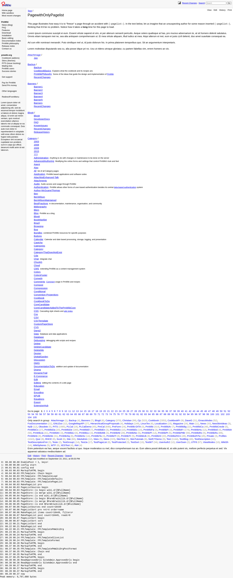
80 (134, 414)
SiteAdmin (82, 439)
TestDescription (202, 439)
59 (52, 414)
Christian (126, 420)
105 (35, 417)
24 (120, 411)
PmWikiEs (132, 429)
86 (157, 414)
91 (176, 414)
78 (126, 414)
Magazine (178, 423)
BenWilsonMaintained (45, 200)
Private (210, 435)
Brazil (37, 222)
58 (48, 414)
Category (32, 138)
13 (77, 411)
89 (168, 414)
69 (91, 414)
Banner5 (38, 99)
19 (100, 411)
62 (64, 414)
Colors (37, 271)
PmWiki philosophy (10, 43)
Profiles (222, 435)
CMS (36, 268)
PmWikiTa (96, 435)
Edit (215, 10)
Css (36, 314)
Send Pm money (9, 85)
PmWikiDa (49, 429)
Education (39, 385)
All (35, 170)
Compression (41, 288)
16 (89, 411)
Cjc (139, 420)
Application (39, 174)
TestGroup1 (69, 442)
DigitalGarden (41, 356)
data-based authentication (125, 187)
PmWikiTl (111, 435)
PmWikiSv (80, 435)
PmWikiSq (64, 435)
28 (135, 411)
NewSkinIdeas (219, 423)
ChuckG (38, 262)
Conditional (39, 291)
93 (184, 414)
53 (29, 414)
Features (6, 30)
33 (155, 411)
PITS (55, 426)
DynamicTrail (40, 372)
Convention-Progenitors (46, 294)
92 (180, 414)
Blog (36, 213)
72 (103, 414)
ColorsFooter (40, 275)
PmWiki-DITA (134, 426)
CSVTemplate (41, 320)
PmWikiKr (55, 432)
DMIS (37, 363)
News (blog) (7, 25)
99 (207, 414)
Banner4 (38, 96)
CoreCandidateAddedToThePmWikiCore (55, 307)
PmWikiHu (196, 429)
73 (106, 414)
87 (161, 414)
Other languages (9, 91)
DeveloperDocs (42, 118)
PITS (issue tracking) (11, 63)
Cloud (37, 265)
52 (229, 411)
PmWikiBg (181, 426)
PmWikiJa (38, 432)
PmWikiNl (115, 432)
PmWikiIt (227, 429)
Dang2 (37, 330)
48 (213, 411)
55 (36, 414)
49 (217, 411)
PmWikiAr (166, 426)
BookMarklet (40, 219)
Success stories (9, 71)
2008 (36, 144)
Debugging (39, 340)
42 (190, 411)
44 (198, 411)
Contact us (6, 48)
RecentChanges (42, 77)
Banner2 (38, 89)
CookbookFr (173, 420)
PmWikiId (213, 429)
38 (174, 411)
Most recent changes (11, 15)
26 (128, 411)
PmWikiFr (178, 429)
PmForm (116, 426)
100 (212, 414)
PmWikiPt (163, 432)
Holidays (128, 423)
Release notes (8, 46)
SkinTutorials (136, 439)
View (209, 10)
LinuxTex (145, 423)
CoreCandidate (42, 304)
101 (217, 414)
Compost (38, 284)
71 (99, 414)
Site (69, 439)
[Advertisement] (13, 114)
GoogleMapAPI (76, 423)
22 (112, 411)
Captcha (38, 242)
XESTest (65, 445)
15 (85, 411)
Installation (6, 35)
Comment (50, 282)
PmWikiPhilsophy (43, 73)
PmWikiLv (84, 432)
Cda (36, 255)
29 (139, 411)
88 (165, 414)
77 (122, 414)
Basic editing (7, 38)
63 (67, 414)
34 (159, 411)
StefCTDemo (155, 439)
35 (163, 411)
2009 (36, 148)
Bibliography (40, 206)
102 (222, 414)
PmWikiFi (164, 429)
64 (71, 414)
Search (202, 3)
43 (194, 411)
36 (166, 411)
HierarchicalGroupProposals (105, 423)
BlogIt (31, 112)
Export (37, 402)
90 (172, 414)
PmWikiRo (196, 432)
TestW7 (149, 442)
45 (201, 411)
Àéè (77, 445)
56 (40, 414)
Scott (59, 439)
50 (221, 411)
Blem (36, 209)
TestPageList (100, 442)
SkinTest (121, 439)
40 (182, 411)
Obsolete (43, 426)
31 (147, 411)
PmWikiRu (212, 432)
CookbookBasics (42, 70)
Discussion (39, 359)
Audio (37, 183)
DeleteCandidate (42, 346)
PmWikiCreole (217, 426)
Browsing (38, 226)
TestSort (135, 442)
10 (65, 411)
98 (203, 414)
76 (118, 414)
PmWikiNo (131, 432)
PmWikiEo (115, 429)
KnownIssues (41, 125)
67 (83, 414)
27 (131, 411)
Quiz (38, 439)
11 (69, 411)
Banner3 (38, 93)
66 (79, 414)
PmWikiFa (148, 429)
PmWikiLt (69, 432)
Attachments (40, 180)
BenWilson (39, 196)
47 (209, 411)
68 (87, 414)
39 (178, 411)
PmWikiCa (198, 426)
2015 (36, 151)
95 (192, 414)
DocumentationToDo (44, 366)
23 (116, 411)
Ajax (36, 167)
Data (36, 333)
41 (186, 411)
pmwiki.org (6, 55)
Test (30, 10)
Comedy (38, 278)
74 (110, 414)
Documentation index (11, 41)
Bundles (38, 232)
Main (191, 423)
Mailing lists (7, 66)
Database (39, 337)
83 (145, 414)
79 (130, 414)
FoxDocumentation (37, 423)
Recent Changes (189, 3)
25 (124, 411)
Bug (36, 229)
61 (60, 414)
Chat (36, 258)
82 (141, 414)
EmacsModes (205, 420)
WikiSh (224, 442)
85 (153, 414)
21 (108, 411)
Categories (39, 245)
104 (30, 417)
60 (56, 414)
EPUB (37, 395)
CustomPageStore (43, 324)
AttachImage (34, 54)
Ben (36, 193)
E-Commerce (41, 376)
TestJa (84, 442)
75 (114, 414)
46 (205, 411)
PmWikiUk (141, 435)
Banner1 (38, 86)
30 (143, 411)
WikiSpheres (39, 445)
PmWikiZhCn (174, 435)
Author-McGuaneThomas (47, 190)
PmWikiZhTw (194, 435)
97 (200, 414)
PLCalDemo (85, 426)
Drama (37, 369)
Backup (31, 64)
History (222, 10)
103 (228, 414)
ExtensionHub (41, 405)
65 (75, 414)
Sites (96, 439)
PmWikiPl (147, 432)
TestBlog (183, 439)
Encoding (39, 392)
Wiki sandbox (8, 13)
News (203, 423)
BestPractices (41, 203)
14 (81, 411)
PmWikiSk (47, 435)
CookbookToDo (42, 301)
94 (188, 414)
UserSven (181, 442)
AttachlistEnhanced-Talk (46, 177)
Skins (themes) (8, 60)
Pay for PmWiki (9, 82)
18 (96, 411)
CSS (36, 310)
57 (44, 414)
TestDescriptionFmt (38, 442)
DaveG (188, 420)
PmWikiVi (156, 435)
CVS (36, 327)
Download (6, 33)
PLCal (70, 426)
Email (37, 389)
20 (104, 411)
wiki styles (68, 311)
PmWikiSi (33, 435)
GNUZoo (57, 423)
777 (36, 154)
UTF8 (194, 442)
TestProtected (119, 442)
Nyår (30, 426)
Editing (37, 382)
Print (230, 10)
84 (149, 414)
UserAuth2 (164, 442)
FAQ (4, 27)
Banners (32, 83)
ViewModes (209, 442)
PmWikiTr (126, 435)
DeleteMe (39, 350)
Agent (37, 164)
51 (225, 411)
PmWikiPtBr (179, 432)
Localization (161, 423)
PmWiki (5, 22)
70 (95, 414)
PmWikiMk (99, 432)
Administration (41, 157)
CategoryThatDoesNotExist (48, 252)
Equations (39, 398)
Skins (106, 439)
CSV (36, 317)
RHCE (48, 439)
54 (33, 414)
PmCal (101, 426)
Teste (55, 442)
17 (93, 411)
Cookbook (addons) (10, 58)
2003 (36, 141)
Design (37, 353)
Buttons (38, 236)
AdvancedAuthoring (44, 161)
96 (196, 414)
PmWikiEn (99, 429)
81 (137, 414)
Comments (39, 281)
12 (73, 411)
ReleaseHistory (42, 132)
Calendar (38, 239)
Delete (37, 343)
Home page (7, 10)
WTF (53, 445)
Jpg (36, 57)
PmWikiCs (33, 429)
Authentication (41, 187)
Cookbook (39, 297)
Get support (7, 77)
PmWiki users (8, 68)
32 (151, 411)
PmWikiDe (66, 429)
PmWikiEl (85, 429)
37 (170, 411)
